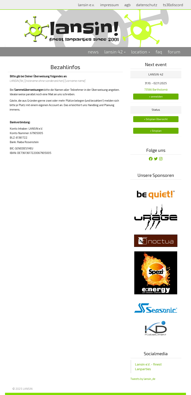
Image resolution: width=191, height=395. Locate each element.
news (93, 51)
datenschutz (146, 4)
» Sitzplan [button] (156, 130)
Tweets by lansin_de (142, 378)
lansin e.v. (86, 4)
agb (127, 4)
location (140, 51)
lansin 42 (115, 51)
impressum (109, 4)
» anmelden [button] (156, 96)
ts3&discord (173, 4)
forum (174, 51)
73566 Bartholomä (155, 89)
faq (159, 51)
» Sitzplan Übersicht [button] (156, 119)
